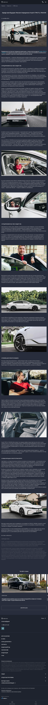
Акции (36, 702)
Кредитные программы (7, 677)
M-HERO (3, 639)
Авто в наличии (5, 636)
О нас (2, 655)
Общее (3, 674)
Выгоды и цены (5, 681)
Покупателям (4, 650)
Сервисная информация (7, 683)
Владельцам (4, 652)
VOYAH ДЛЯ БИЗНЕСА (6, 641)
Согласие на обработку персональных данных (11, 691)
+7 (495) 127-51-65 (5, 625)
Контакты (4, 644)
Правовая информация (6, 690)
